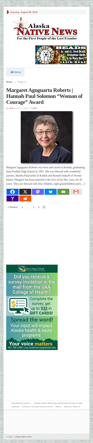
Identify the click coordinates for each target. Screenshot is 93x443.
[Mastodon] (38, 192)
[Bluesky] (51, 192)
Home (16, 72)
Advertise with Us (21, 403)
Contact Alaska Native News (37, 407)
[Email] (63, 192)
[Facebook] (13, 192)
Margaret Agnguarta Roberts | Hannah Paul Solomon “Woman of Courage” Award (44, 96)
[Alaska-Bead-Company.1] (61, 54)
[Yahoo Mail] (13, 198)
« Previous (13, 207)
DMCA (58, 407)
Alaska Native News (22, 436)
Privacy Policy (72, 407)
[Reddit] (25, 198)
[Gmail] (76, 192)
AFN (11, 108)
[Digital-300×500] (32, 307)
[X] (25, 192)
